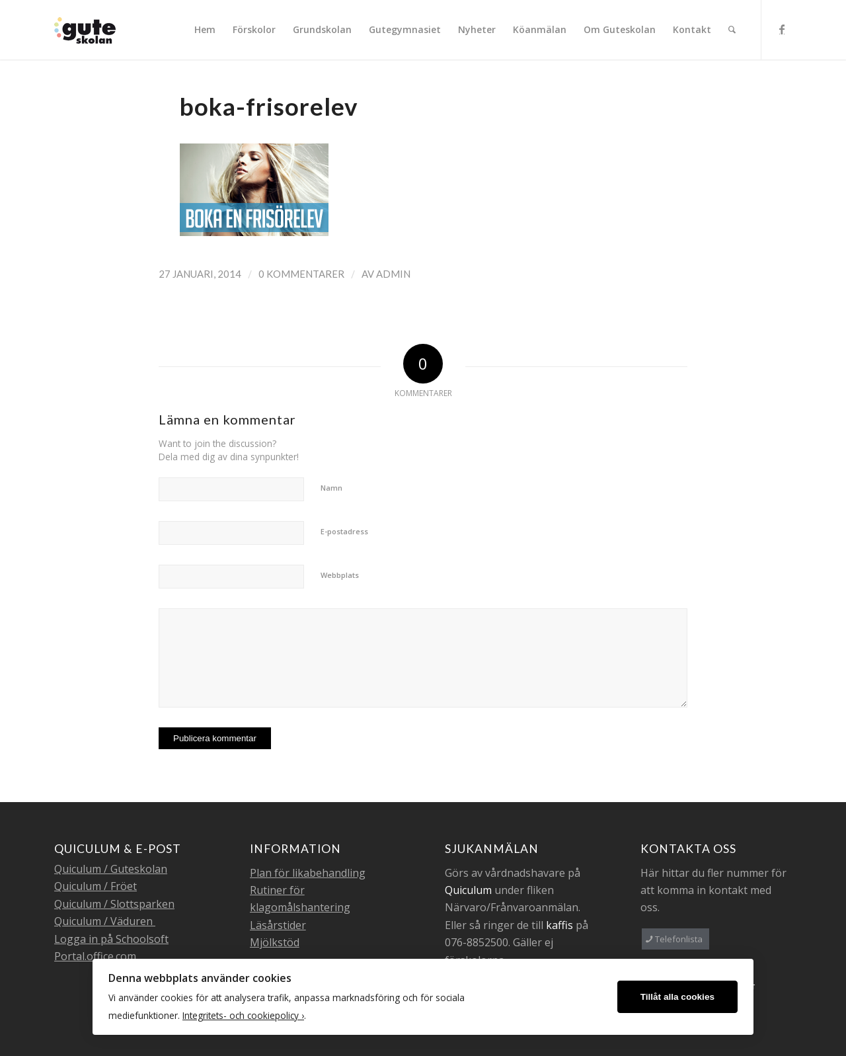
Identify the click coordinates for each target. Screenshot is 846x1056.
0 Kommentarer (301, 274)
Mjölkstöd (274, 942)
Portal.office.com (95, 956)
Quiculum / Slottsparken (114, 904)
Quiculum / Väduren (104, 921)
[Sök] (732, 30)
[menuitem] (205, 30)
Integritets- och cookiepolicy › (243, 1015)
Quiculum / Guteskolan (110, 869)
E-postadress (344, 531)
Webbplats (340, 575)
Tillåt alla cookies (677, 997)
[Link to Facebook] (782, 29)
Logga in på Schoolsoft (111, 939)
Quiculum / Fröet (95, 886)
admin (393, 274)
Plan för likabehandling (307, 873)
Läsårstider (278, 925)
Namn (331, 488)
